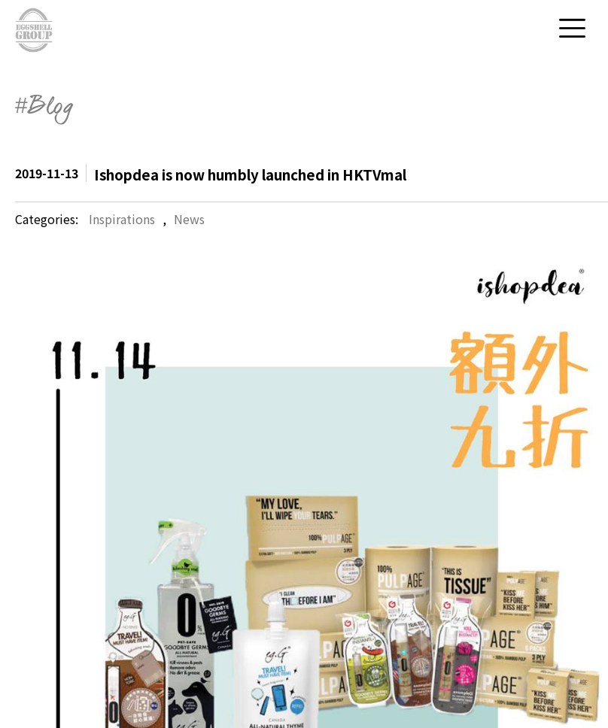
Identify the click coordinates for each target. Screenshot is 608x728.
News (189, 219)
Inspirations (122, 219)
